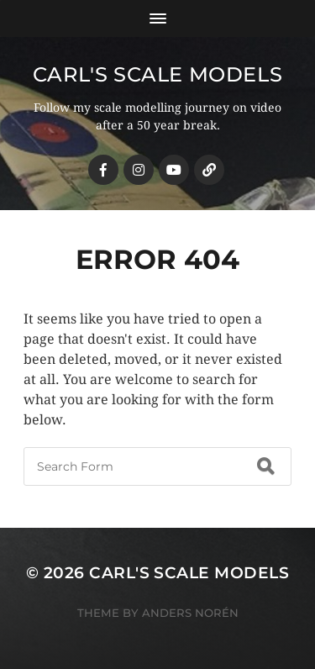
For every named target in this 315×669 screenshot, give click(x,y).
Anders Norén (190, 612)
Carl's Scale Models (157, 74)
